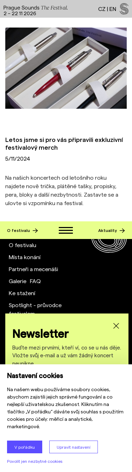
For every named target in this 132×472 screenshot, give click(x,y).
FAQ (35, 280)
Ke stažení (22, 292)
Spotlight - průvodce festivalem (35, 309)
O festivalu (22, 230)
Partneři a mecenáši (33, 268)
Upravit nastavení (73, 446)
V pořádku (24, 446)
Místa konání (24, 256)
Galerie (17, 280)
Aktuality (111, 230)
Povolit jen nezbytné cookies (34, 461)
